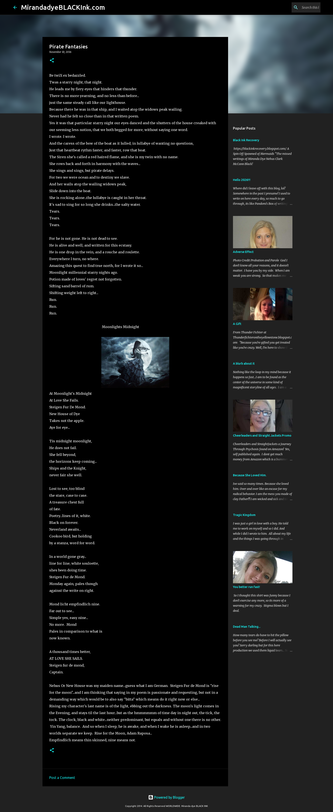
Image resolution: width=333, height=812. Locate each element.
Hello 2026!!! (241, 180)
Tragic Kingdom (244, 515)
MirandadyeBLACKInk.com (63, 7)
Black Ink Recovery (246, 140)
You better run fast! (246, 587)
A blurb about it (244, 363)
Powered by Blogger (166, 797)
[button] (51, 60)
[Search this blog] (298, 7)
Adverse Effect (243, 252)
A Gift (237, 324)
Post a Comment (62, 778)
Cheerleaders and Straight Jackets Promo (262, 435)
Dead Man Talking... (246, 626)
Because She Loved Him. (249, 475)
